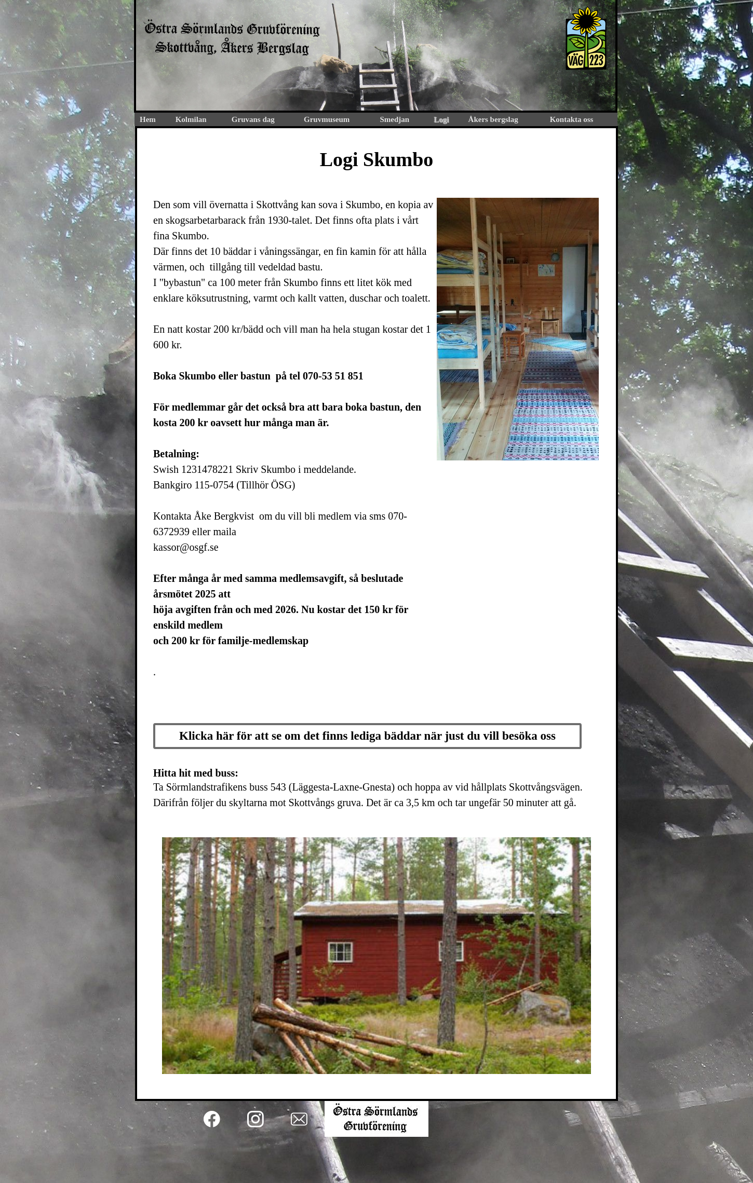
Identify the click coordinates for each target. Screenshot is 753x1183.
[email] (299, 1119)
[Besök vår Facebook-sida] (212, 1119)
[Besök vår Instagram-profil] (255, 1119)
